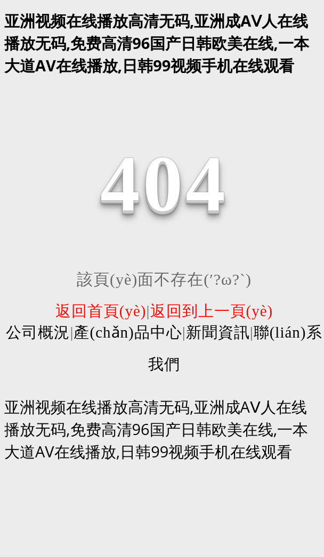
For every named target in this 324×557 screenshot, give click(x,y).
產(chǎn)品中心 (128, 332)
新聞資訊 (218, 332)
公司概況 (38, 332)
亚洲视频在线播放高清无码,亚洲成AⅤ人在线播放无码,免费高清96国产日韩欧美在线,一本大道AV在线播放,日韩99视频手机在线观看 (156, 43)
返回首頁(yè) (101, 311)
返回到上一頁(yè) (211, 311)
